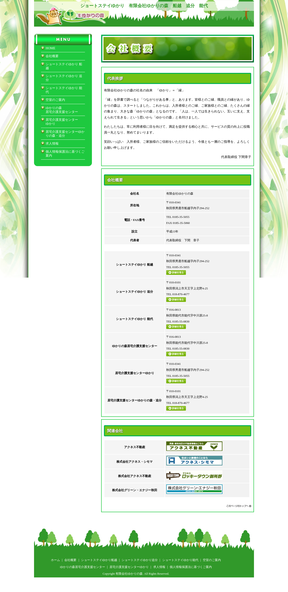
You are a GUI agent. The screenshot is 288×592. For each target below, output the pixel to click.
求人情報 (52, 143)
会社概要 (52, 56)
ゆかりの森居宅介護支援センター (62, 110)
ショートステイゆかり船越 (99, 560)
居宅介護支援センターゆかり (129, 567)
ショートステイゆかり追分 (140, 560)
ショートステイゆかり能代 (180, 560)
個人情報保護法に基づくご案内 (191, 567)
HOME (50, 48)
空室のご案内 (55, 100)
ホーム (55, 560)
